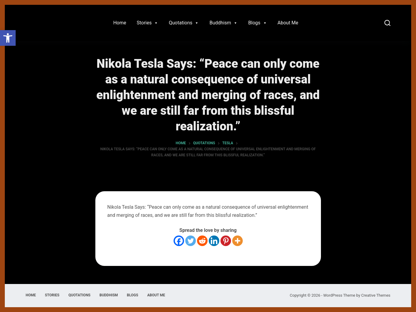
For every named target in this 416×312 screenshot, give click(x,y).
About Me (288, 23)
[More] (237, 241)
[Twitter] (190, 241)
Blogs (257, 23)
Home (119, 23)
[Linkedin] (214, 241)
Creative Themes (375, 295)
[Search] (387, 23)
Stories (147, 23)
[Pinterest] (225, 241)
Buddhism (223, 23)
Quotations (184, 23)
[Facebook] (179, 241)
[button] (8, 38)
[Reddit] (202, 241)
